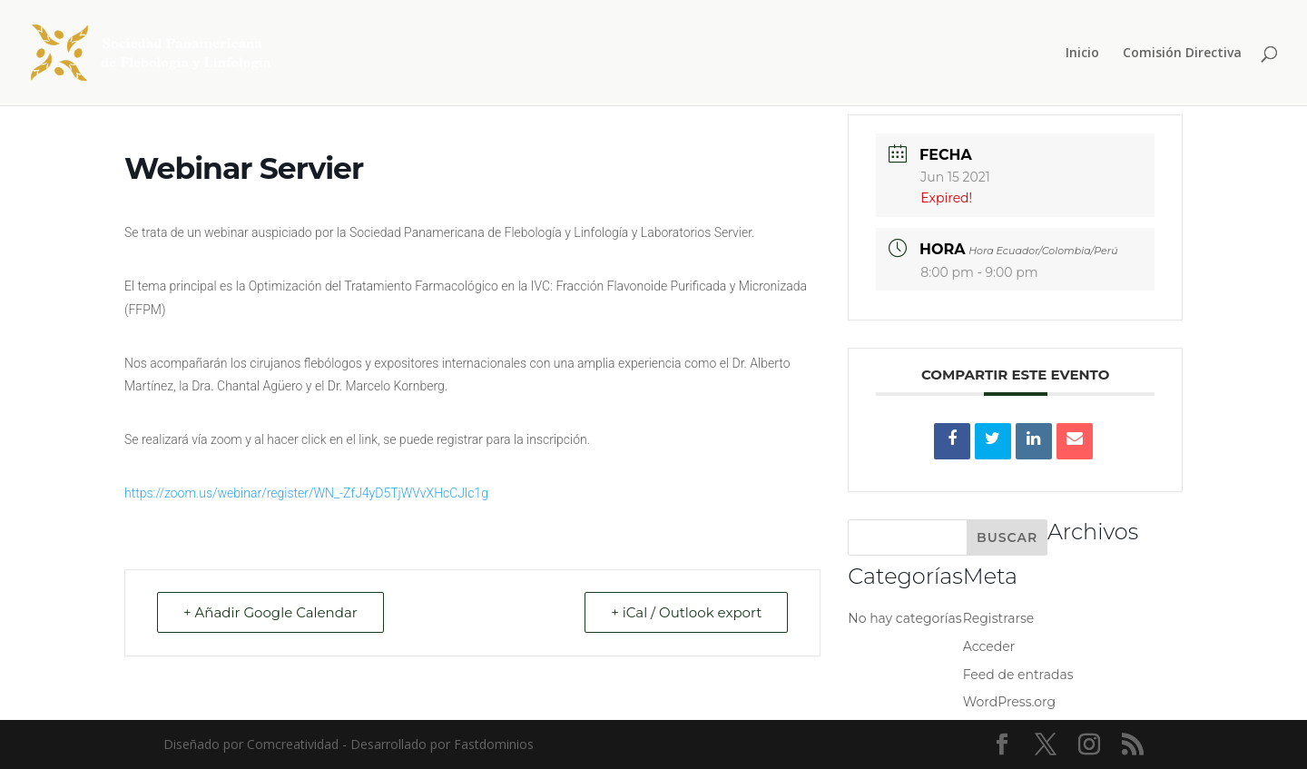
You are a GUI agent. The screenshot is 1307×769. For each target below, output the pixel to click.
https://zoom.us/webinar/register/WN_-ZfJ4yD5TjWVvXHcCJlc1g (306, 493)
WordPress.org (1009, 702)
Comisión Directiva (1182, 53)
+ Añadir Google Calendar (270, 612)
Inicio (1082, 53)
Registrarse (999, 618)
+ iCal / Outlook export (686, 612)
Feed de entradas (1018, 674)
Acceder (989, 646)
